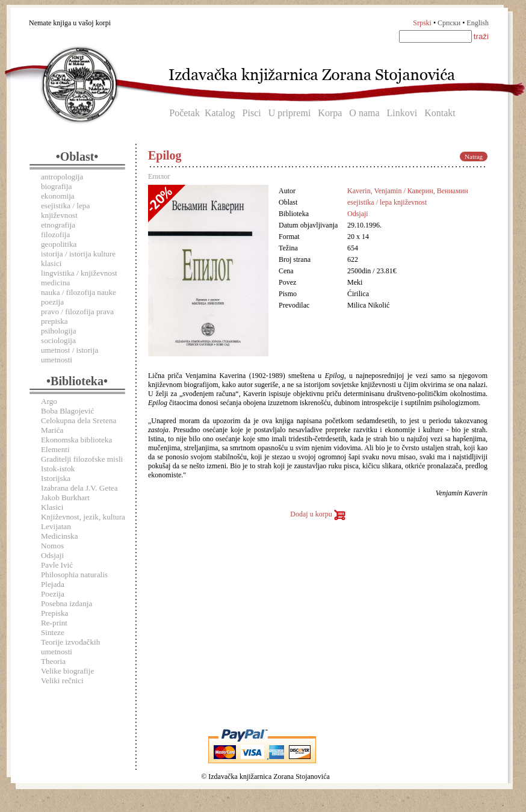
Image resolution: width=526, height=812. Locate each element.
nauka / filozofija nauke (78, 292)
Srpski (422, 23)
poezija (52, 301)
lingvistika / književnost (79, 272)
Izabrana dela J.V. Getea (79, 487)
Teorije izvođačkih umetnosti (70, 646)
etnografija (58, 224)
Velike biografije (67, 670)
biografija (56, 186)
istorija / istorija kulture (78, 253)
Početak (184, 113)
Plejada (52, 584)
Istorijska (55, 478)
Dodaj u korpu (317, 514)
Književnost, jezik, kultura (83, 516)
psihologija (58, 330)
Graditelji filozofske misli (82, 458)
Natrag (474, 156)
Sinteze (52, 632)
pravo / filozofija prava (77, 311)
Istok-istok (58, 468)
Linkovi (402, 113)
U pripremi (289, 113)
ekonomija (58, 195)
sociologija (58, 340)
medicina (55, 282)
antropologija (62, 176)
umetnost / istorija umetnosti (69, 355)
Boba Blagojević (67, 410)
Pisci (252, 113)
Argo (49, 401)
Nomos (52, 545)
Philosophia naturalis (74, 574)
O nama (364, 113)
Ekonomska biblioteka (76, 439)
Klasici (52, 507)
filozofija (55, 234)
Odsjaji (52, 555)
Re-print (54, 622)
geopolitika (58, 244)
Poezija (52, 593)
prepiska (54, 321)
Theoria (53, 661)
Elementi (55, 449)
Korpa (330, 113)
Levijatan (56, 526)
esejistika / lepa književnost (65, 210)
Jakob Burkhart (65, 497)
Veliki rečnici (62, 680)
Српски (449, 23)
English (477, 23)
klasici (51, 263)
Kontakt (440, 113)
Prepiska (54, 613)
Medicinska (59, 536)
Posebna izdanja (66, 603)
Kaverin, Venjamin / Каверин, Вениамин (407, 191)
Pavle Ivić (57, 564)
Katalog (220, 113)
